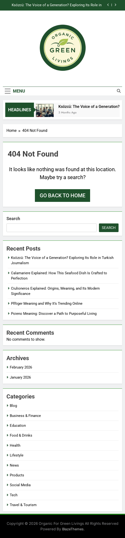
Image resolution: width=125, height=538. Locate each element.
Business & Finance (25, 416)
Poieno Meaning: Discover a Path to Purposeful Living (54, 313)
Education (18, 425)
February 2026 (21, 367)
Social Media (20, 485)
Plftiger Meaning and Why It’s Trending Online (46, 303)
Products (17, 475)
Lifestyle (16, 455)
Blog (13, 406)
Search (13, 218)
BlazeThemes (73, 529)
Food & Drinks (21, 435)
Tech (13, 495)
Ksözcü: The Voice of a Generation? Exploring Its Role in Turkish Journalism (57, 5)
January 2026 (20, 377)
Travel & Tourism (23, 505)
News (14, 465)
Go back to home (62, 196)
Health (15, 445)
